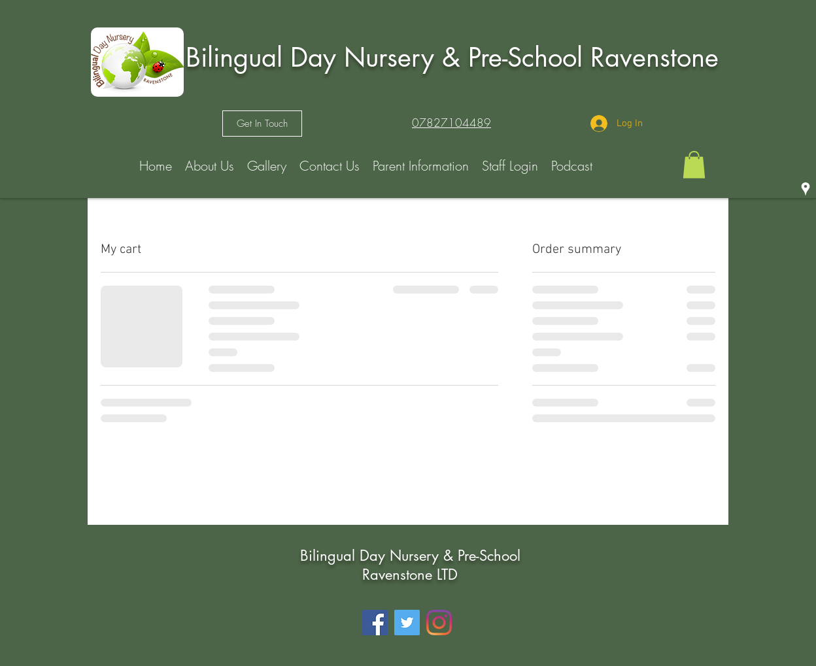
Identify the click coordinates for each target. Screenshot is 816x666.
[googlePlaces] (805, 189)
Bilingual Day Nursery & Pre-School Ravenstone (452, 58)
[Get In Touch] (262, 123)
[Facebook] (375, 622)
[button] (694, 164)
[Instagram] (439, 622)
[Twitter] (407, 622)
